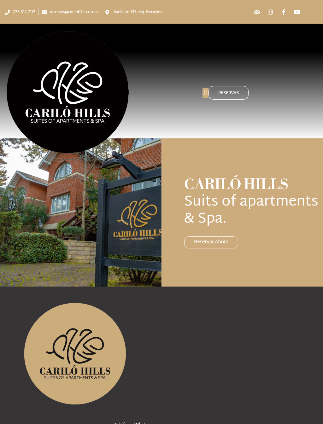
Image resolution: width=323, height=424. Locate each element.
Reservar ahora (211, 241)
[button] (205, 93)
